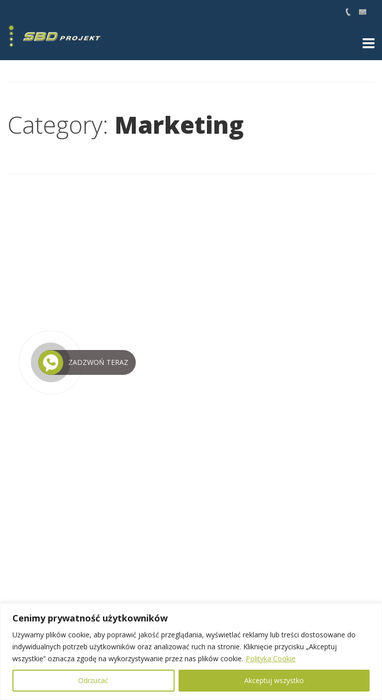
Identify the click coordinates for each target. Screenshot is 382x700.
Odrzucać (93, 680)
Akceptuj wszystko (274, 680)
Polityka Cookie (270, 658)
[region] (191, 651)
